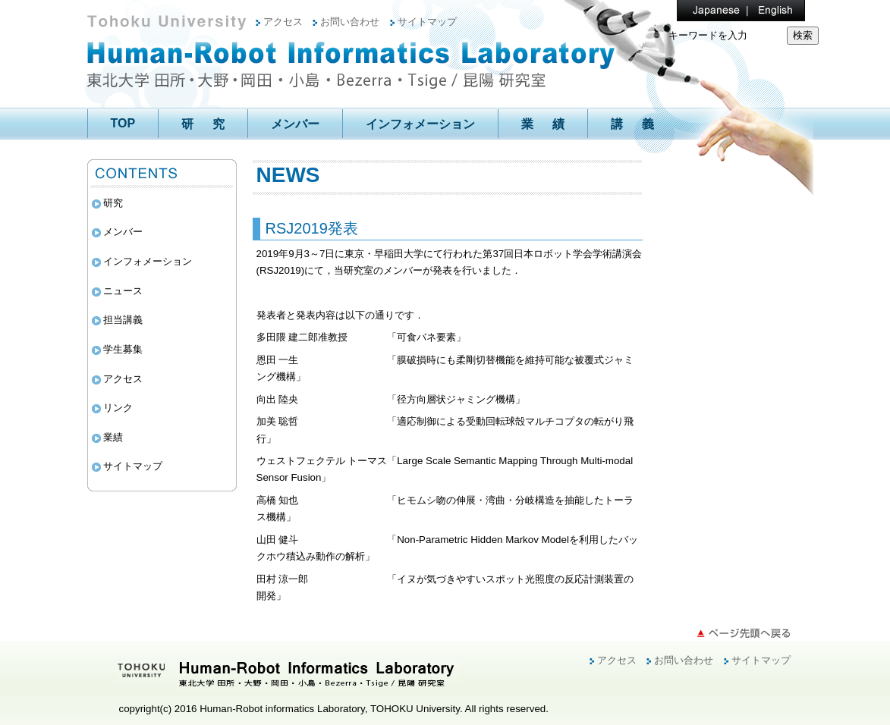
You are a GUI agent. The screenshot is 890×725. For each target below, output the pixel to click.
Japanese (707, 10)
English (767, 10)
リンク (118, 407)
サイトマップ (427, 21)
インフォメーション (420, 124)
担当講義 (123, 319)
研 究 (203, 124)
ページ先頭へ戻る (744, 633)
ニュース (123, 291)
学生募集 (123, 349)
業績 (113, 437)
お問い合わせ (349, 21)
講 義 (632, 124)
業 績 (543, 124)
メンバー (295, 124)
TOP (123, 123)
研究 (113, 203)
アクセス (283, 21)
